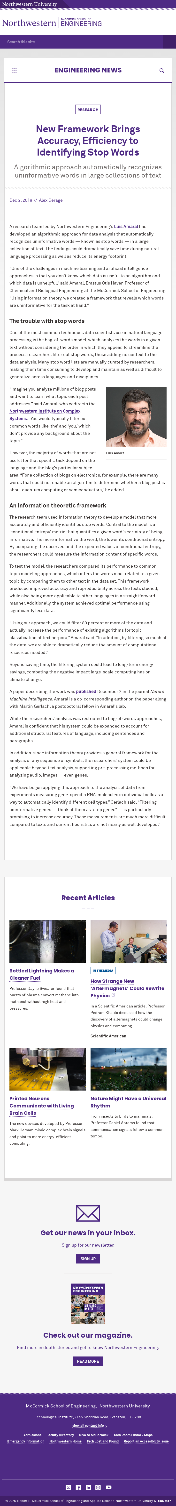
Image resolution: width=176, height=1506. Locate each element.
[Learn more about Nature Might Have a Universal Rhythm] (129, 1069)
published (86, 692)
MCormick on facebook (77, 1488)
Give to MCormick (93, 1435)
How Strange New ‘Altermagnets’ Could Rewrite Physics (127, 988)
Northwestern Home (65, 1441)
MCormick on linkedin (88, 1488)
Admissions (32, 1435)
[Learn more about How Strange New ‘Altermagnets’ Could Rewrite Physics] (129, 941)
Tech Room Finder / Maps (133, 1435)
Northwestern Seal (88, 1463)
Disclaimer (162, 1501)
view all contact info (88, 1425)
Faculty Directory (60, 1435)
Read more (88, 1361)
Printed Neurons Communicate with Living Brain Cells (41, 1105)
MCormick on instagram (98, 1488)
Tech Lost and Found (103, 1441)
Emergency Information (25, 1441)
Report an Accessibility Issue (146, 1441)
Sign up (88, 1259)
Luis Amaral (126, 227)
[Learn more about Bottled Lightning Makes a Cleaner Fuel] (47, 941)
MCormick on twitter (67, 1488)
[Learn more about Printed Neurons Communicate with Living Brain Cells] (47, 1069)
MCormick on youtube (108, 1488)
